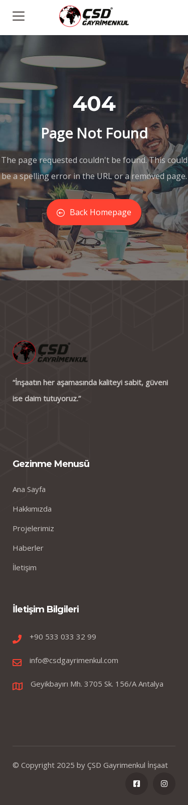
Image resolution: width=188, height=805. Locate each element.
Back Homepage (94, 212)
